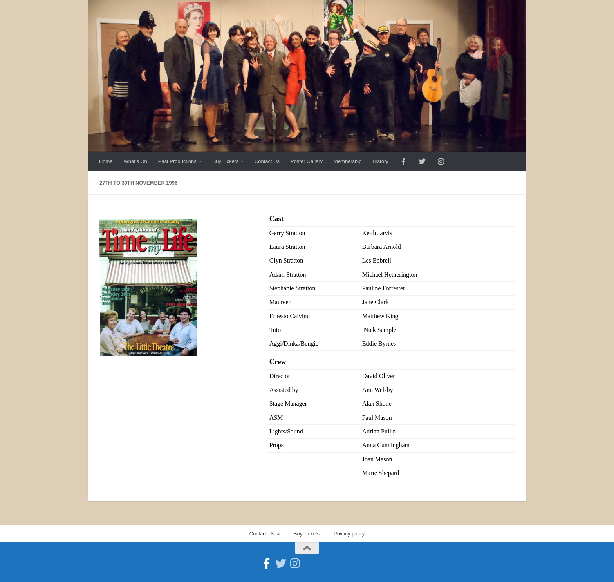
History (380, 161)
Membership (347, 161)
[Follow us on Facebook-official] (266, 563)
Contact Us (267, 161)
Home (106, 161)
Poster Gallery (307, 161)
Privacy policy (349, 534)
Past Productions (177, 161)
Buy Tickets (225, 161)
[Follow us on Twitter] (280, 563)
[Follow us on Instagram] (294, 563)
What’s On (135, 161)
